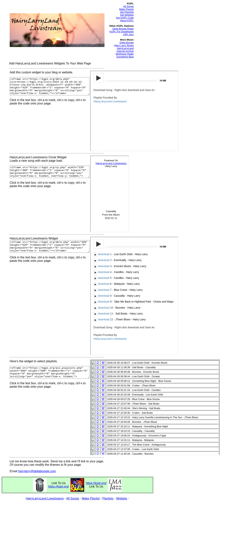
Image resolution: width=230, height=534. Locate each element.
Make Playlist (126, 9)
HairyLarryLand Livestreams (45, 498)
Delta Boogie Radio (123, 28)
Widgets (121, 498)
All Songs (128, 6)
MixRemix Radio (125, 54)
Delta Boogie (127, 42)
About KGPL (127, 20)
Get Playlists (127, 12)
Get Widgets (127, 14)
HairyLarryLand (125, 48)
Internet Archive (125, 51)
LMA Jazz (128, 34)
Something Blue (125, 56)
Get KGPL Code (125, 17)
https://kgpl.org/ (58, 486)
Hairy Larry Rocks (124, 45)
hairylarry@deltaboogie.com (37, 471)
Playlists (108, 498)
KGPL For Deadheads (122, 31)
